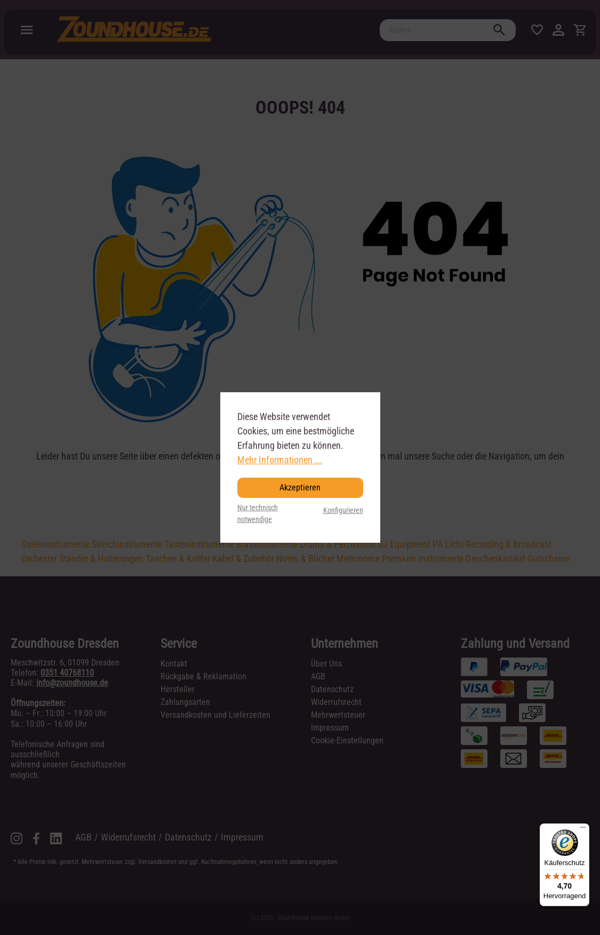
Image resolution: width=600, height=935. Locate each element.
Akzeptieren (300, 487)
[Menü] (583, 829)
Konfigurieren (343, 510)
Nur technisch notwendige (257, 513)
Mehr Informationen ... (280, 459)
